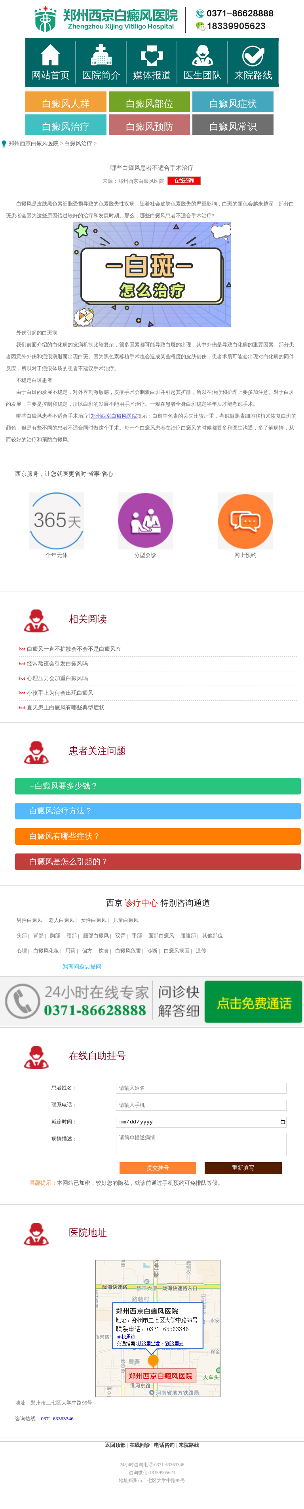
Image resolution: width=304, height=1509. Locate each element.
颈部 (71, 936)
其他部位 (212, 936)
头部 (22, 936)
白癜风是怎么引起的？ (68, 861)
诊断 (152, 951)
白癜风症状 (233, 104)
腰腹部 (188, 936)
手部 (137, 936)
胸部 (55, 936)
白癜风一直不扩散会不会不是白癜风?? (73, 649)
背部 (38, 936)
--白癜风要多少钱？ (63, 786)
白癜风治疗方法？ (61, 811)
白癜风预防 (149, 127)
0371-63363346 (57, 1419)
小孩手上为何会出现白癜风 (60, 693)
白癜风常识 (233, 127)
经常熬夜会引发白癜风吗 (57, 664)
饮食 (104, 951)
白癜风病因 (177, 951)
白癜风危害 (128, 951)
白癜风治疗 (65, 127)
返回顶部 (115, 1445)
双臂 (120, 936)
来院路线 (189, 1445)
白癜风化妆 (46, 951)
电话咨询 (164, 1445)
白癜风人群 (65, 104)
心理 (22, 951)
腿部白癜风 (96, 936)
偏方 (87, 951)
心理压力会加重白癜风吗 (57, 678)
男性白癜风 (29, 920)
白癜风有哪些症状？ (65, 836)
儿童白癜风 (126, 920)
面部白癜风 (161, 936)
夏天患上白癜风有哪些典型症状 (65, 708)
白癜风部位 (149, 104)
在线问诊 (139, 1445)
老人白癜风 (61, 920)
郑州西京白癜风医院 (34, 143)
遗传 (201, 951)
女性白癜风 (93, 920)
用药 (70, 951)
